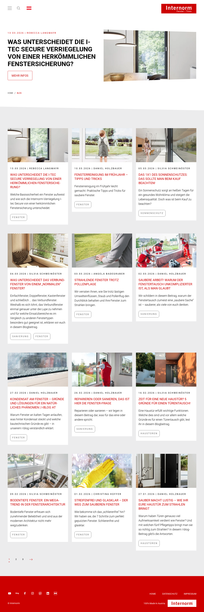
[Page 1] (9, 559)
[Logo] (178, 8)
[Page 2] (16, 559)
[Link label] (38, 171)
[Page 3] (22, 559)
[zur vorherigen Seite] (31, 559)
